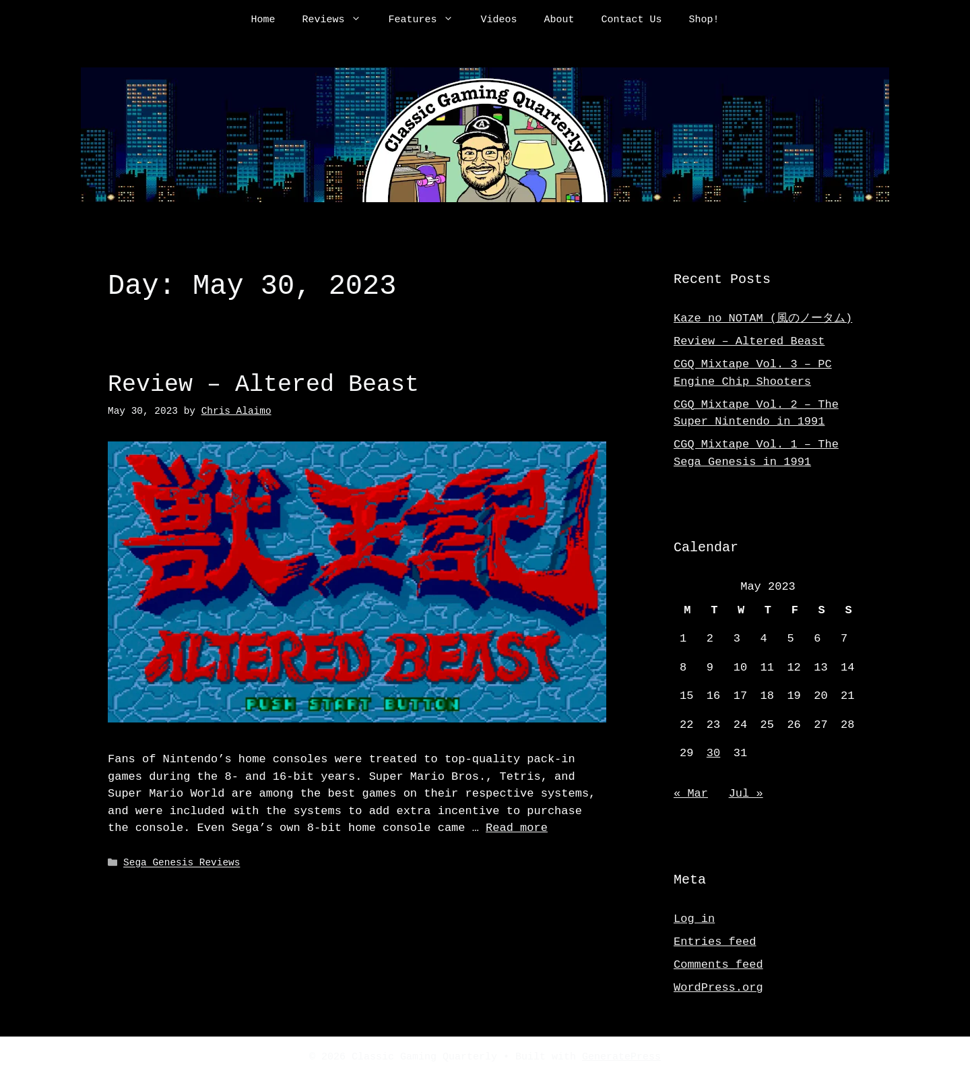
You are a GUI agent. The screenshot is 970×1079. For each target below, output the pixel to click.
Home (263, 20)
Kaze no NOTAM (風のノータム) (763, 318)
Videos (498, 20)
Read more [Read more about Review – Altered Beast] (517, 826)
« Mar (691, 793)
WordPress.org (718, 987)
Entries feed (715, 942)
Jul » (746, 793)
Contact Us (632, 20)
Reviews (338, 20)
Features (427, 20)
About (559, 20)
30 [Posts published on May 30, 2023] (713, 753)
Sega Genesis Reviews (181, 861)
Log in (694, 919)
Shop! (704, 20)
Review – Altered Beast (263, 384)
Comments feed (718, 965)
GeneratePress (621, 1057)
